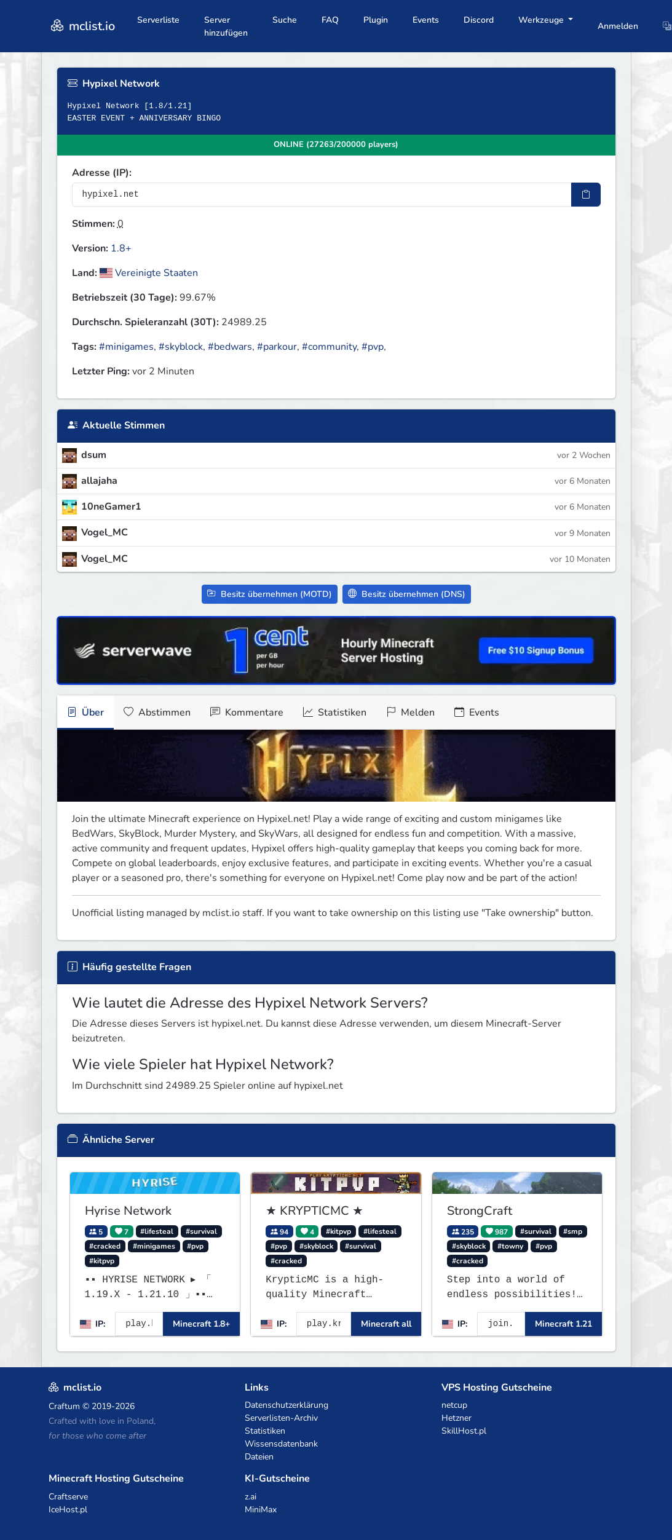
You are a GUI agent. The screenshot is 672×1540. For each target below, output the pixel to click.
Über (85, 712)
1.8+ (121, 248)
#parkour (277, 346)
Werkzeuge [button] (542, 20)
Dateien (259, 1457)
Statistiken (334, 712)
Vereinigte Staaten (149, 273)
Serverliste (158, 20)
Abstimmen (157, 712)
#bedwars (230, 346)
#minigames (126, 346)
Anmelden (618, 26)
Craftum (64, 1406)
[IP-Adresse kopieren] (586, 195)
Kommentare (246, 712)
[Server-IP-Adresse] (322, 195)
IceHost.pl (68, 1509)
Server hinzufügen (226, 26)
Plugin (375, 20)
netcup (454, 1405)
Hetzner (456, 1418)
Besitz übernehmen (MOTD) (269, 594)
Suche (284, 20)
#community (329, 346)
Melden (410, 712)
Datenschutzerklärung (286, 1405)
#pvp (373, 346)
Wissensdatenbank (281, 1444)
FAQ (330, 20)
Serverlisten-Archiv (281, 1418)
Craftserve (68, 1496)
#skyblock (181, 346)
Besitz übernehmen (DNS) (406, 594)
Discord (479, 20)
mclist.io (82, 26)
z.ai (250, 1496)
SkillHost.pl (463, 1431)
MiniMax (261, 1509)
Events (426, 20)
